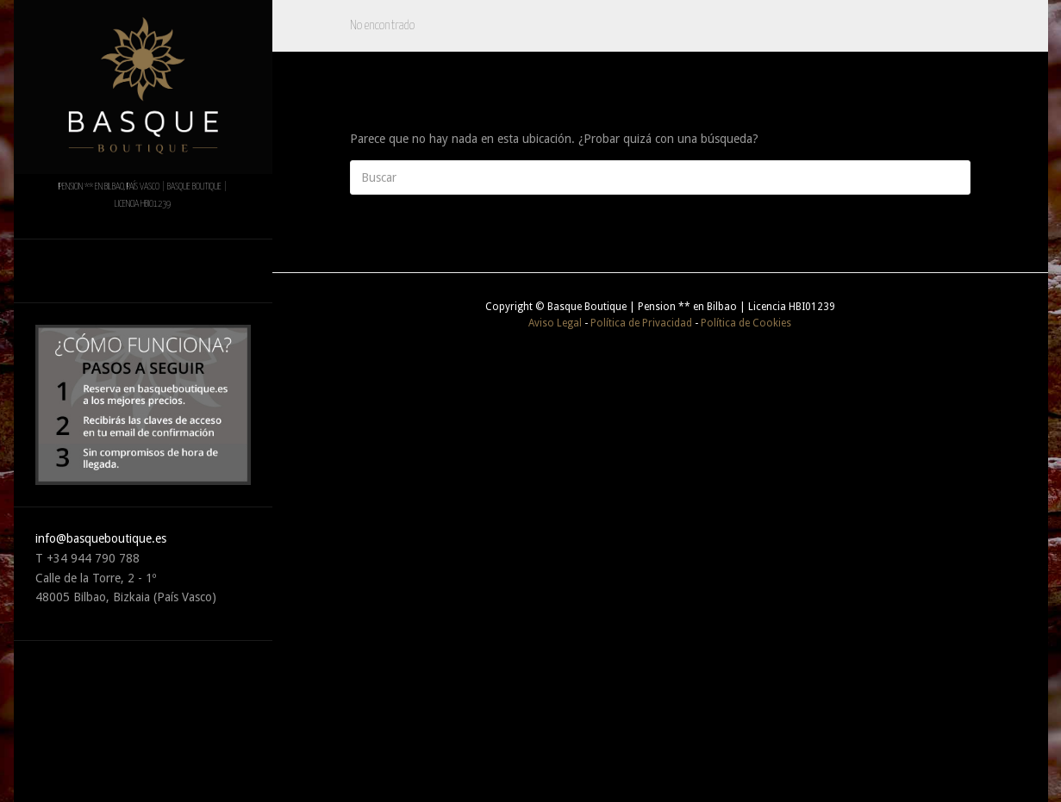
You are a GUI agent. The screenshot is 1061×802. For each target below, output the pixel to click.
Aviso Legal (555, 323)
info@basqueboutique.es (100, 538)
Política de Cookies (746, 323)
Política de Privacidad (641, 323)
